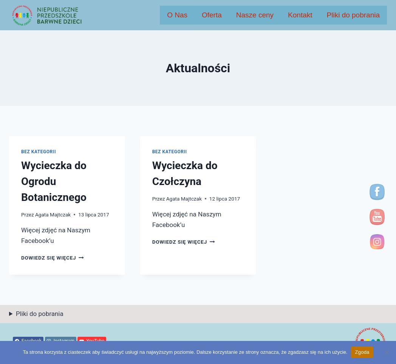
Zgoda (362, 352)
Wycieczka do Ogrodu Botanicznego (54, 181)
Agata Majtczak (53, 215)
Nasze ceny (255, 15)
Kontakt (300, 15)
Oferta (212, 15)
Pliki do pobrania (353, 15)
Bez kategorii (38, 151)
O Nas (177, 15)
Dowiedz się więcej (52, 258)
